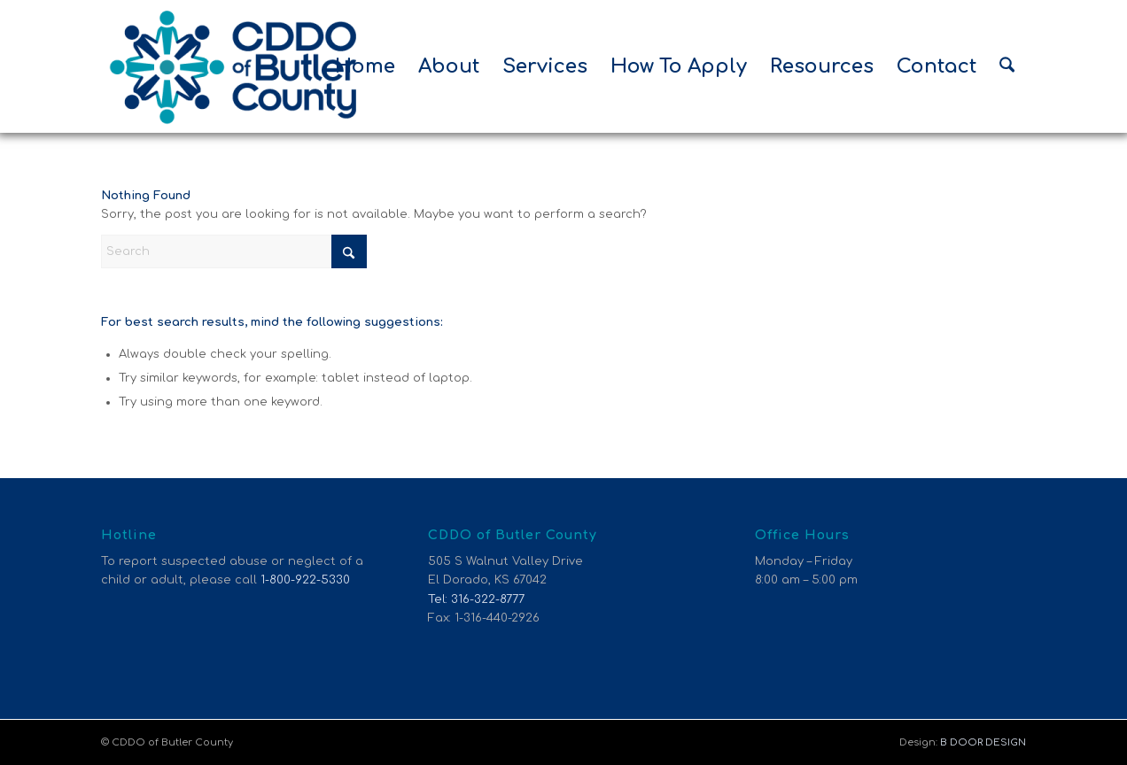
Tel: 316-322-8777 (476, 599)
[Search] (1007, 66)
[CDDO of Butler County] (234, 66)
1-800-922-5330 (305, 580)
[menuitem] (365, 66)
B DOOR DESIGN (983, 742)
